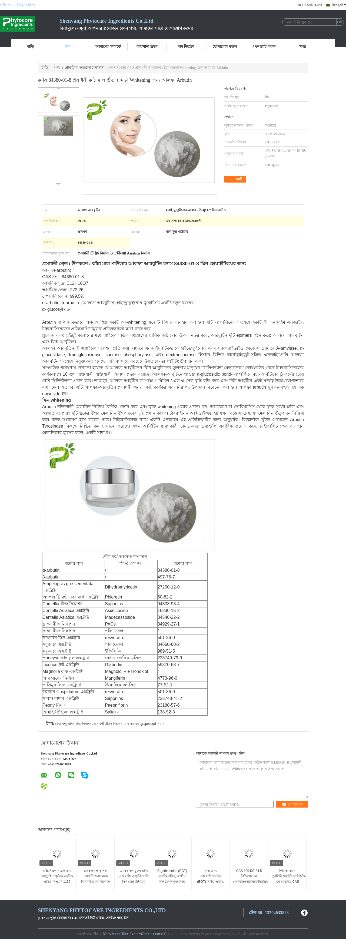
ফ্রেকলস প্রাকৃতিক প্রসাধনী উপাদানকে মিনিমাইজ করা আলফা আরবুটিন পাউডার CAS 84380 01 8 (95, 881)
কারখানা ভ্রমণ (147, 47)
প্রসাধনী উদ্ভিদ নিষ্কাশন (108, 724)
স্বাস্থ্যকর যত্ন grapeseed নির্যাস (144, 724)
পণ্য (69, 47)
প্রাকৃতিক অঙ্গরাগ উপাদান (84, 68)
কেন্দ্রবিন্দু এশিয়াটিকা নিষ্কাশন (73, 724)
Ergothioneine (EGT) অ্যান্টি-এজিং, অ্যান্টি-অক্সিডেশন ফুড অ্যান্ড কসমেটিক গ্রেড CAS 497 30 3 (172, 881)
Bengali (338, 5)
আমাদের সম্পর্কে (108, 47)
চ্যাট (236, 179)
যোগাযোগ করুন (224, 47)
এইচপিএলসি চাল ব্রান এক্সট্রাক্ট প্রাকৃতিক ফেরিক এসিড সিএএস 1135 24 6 (57, 879)
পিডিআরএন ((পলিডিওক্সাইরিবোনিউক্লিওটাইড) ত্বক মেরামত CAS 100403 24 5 (288, 879)
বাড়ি (30, 47)
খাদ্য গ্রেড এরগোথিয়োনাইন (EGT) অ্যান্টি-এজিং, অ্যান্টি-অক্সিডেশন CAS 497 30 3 (210, 881)
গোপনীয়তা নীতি (87, 934)
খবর (302, 47)
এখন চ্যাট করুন (310, 5)
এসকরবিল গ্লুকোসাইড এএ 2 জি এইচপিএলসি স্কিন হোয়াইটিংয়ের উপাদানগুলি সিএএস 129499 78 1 (134, 881)
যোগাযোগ (292, 804)
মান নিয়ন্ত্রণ (186, 47)
